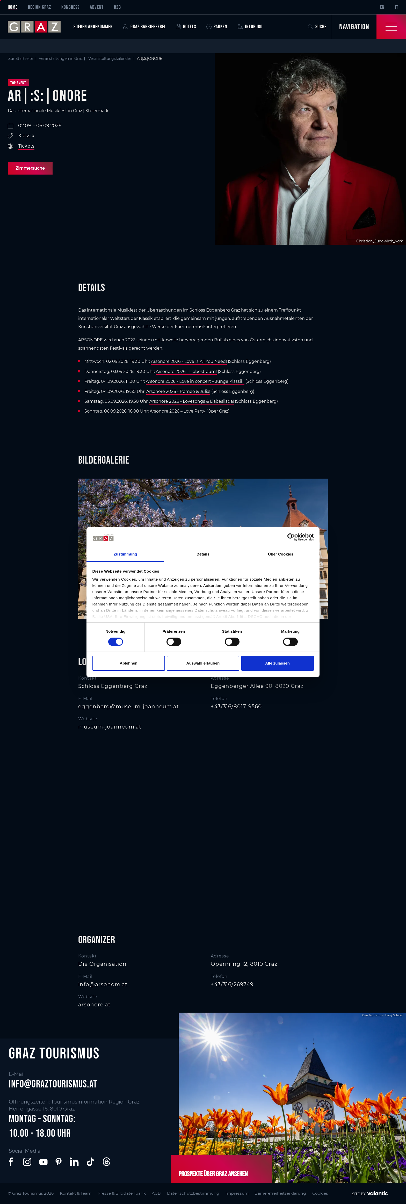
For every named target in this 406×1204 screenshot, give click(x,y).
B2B (117, 7)
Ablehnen (128, 663)
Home (13, 7)
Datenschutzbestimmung (195, 1193)
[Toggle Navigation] (369, 27)
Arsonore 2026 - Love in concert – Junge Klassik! (195, 381)
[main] (203, 523)
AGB (157, 1193)
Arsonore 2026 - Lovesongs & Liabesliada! (191, 401)
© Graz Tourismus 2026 (31, 1193)
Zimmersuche (30, 168)
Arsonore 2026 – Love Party (177, 411)
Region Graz (39, 7)
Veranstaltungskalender (109, 58)
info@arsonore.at (102, 984)
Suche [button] (317, 26)
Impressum (240, 1193)
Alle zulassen (277, 663)
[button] (12, 1161)
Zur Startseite (20, 58)
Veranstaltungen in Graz (61, 58)
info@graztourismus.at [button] (53, 1084)
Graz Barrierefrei (144, 26)
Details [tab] (203, 554)
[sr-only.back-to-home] (38, 27)
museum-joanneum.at (109, 727)
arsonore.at (94, 1004)
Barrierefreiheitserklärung (284, 1193)
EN (382, 7)
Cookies (324, 1193)
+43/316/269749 (232, 984)
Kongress (70, 7)
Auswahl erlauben (203, 663)
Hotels (186, 26)
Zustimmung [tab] (125, 554)
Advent (97, 7)
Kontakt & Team (77, 1193)
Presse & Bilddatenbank (123, 1193)
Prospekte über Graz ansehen (213, 1174)
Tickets (26, 146)
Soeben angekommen (93, 26)
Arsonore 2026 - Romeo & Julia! (178, 391)
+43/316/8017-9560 (236, 706)
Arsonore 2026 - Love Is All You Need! (189, 361)
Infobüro (250, 26)
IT (396, 7)
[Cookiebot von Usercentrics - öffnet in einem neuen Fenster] (291, 537)
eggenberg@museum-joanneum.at (128, 706)
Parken (216, 26)
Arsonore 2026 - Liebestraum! (186, 371)
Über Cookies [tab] (280, 554)
